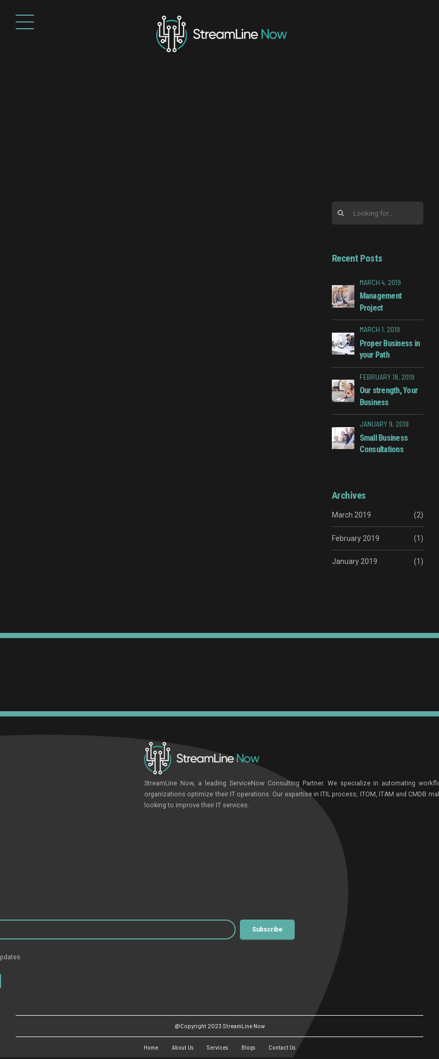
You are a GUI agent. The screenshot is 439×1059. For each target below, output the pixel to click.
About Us (180, 1048)
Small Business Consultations (384, 444)
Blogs (249, 1048)
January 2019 (354, 562)
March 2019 (351, 516)
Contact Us (285, 1048)
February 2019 (355, 539)
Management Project (381, 302)
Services (216, 1048)
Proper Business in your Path (390, 349)
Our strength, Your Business (389, 397)
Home (147, 1048)
